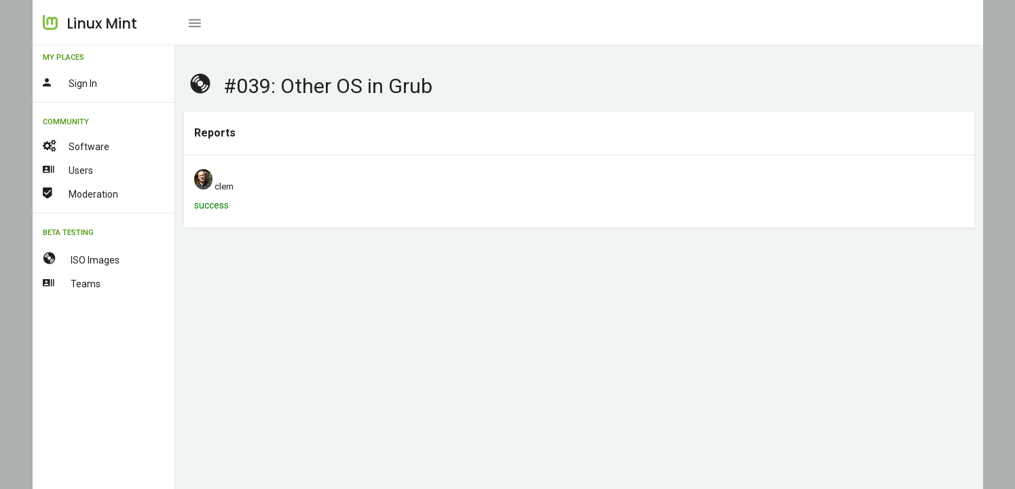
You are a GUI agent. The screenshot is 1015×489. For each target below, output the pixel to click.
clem (224, 186)
